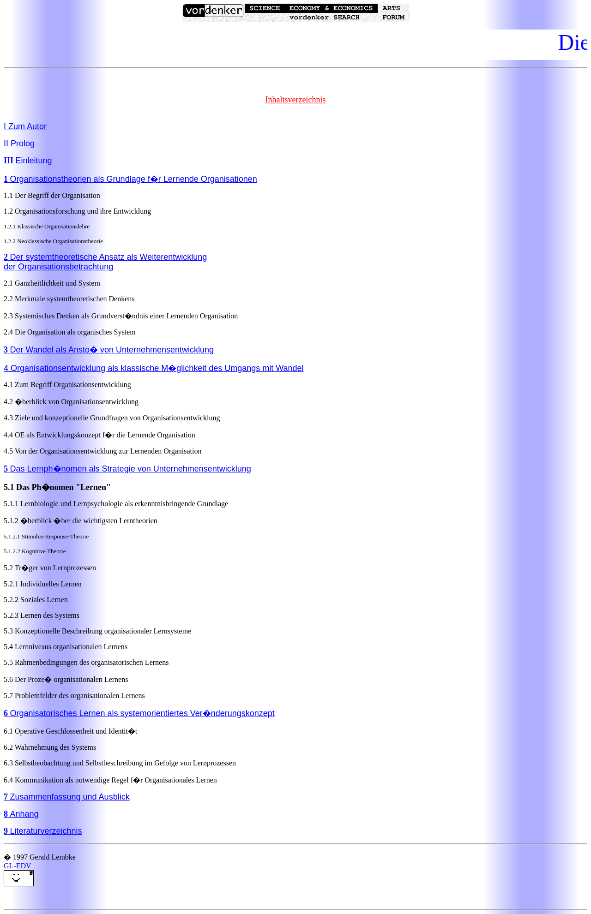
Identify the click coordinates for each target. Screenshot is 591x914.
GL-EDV (17, 866)
